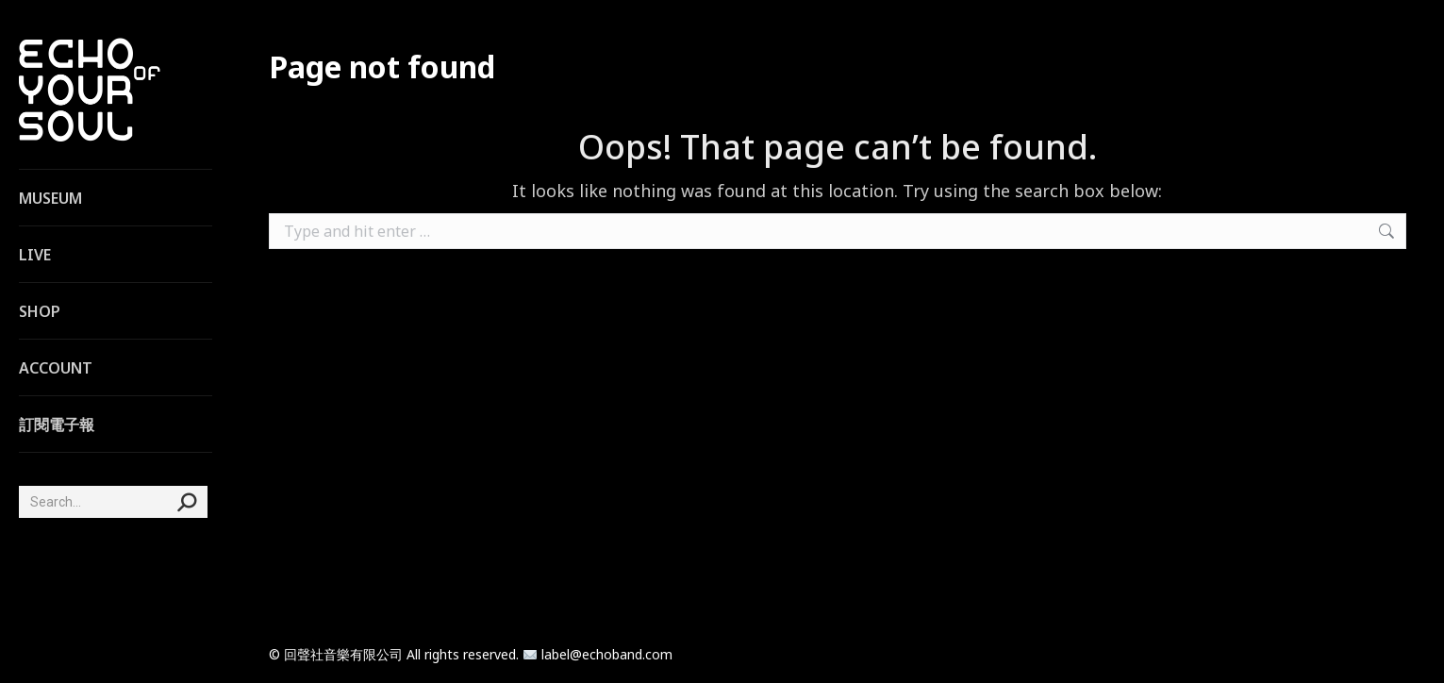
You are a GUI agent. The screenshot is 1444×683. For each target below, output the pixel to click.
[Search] (113, 502)
